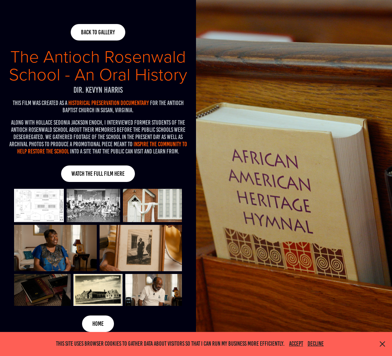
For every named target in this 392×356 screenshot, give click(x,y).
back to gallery (98, 32)
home (98, 323)
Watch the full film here (98, 173)
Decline (316, 343)
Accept (296, 343)
